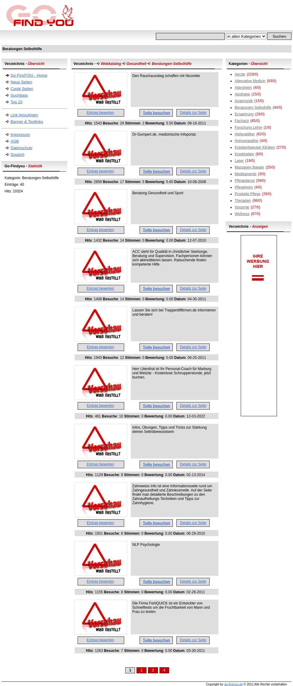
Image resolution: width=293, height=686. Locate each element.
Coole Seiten (22, 88)
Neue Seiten (21, 82)
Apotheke (242, 94)
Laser (239, 161)
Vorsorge (242, 207)
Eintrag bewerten (100, 113)
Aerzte (240, 74)
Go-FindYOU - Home (29, 75)
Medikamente (245, 174)
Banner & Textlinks (27, 121)
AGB (15, 141)
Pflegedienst (245, 181)
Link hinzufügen (24, 115)
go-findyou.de (233, 684)
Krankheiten (244, 154)
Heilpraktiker (245, 134)
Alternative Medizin (250, 81)
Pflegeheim (244, 187)
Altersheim (243, 87)
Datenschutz (21, 148)
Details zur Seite (193, 113)
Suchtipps (19, 95)
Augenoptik (244, 101)
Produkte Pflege (247, 194)
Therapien (243, 200)
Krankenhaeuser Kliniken (255, 147)
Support (17, 154)
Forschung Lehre (248, 127)
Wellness (242, 214)
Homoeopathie (246, 141)
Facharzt (242, 121)
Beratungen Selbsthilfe (253, 107)
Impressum (20, 134)
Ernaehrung (244, 114)
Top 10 (16, 102)
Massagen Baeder (249, 167)
